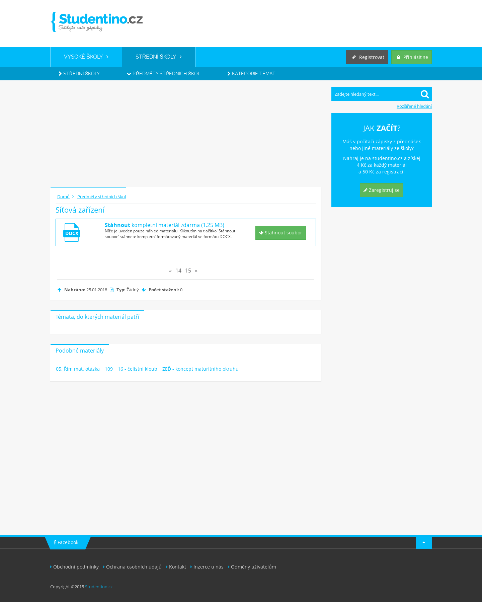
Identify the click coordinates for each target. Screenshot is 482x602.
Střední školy (79, 73)
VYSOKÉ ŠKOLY (86, 57)
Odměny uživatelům (252, 566)
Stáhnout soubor (280, 232)
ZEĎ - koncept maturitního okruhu (200, 369)
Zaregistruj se (382, 190)
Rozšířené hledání (414, 106)
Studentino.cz (98, 587)
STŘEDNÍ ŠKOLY (159, 57)
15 (188, 270)
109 (109, 369)
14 (178, 270)
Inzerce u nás (207, 566)
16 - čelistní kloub (137, 369)
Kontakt (176, 566)
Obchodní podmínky (74, 566)
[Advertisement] (185, 134)
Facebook (66, 542)
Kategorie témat (251, 73)
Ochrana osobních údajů (132, 566)
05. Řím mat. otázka (78, 369)
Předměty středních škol (163, 73)
